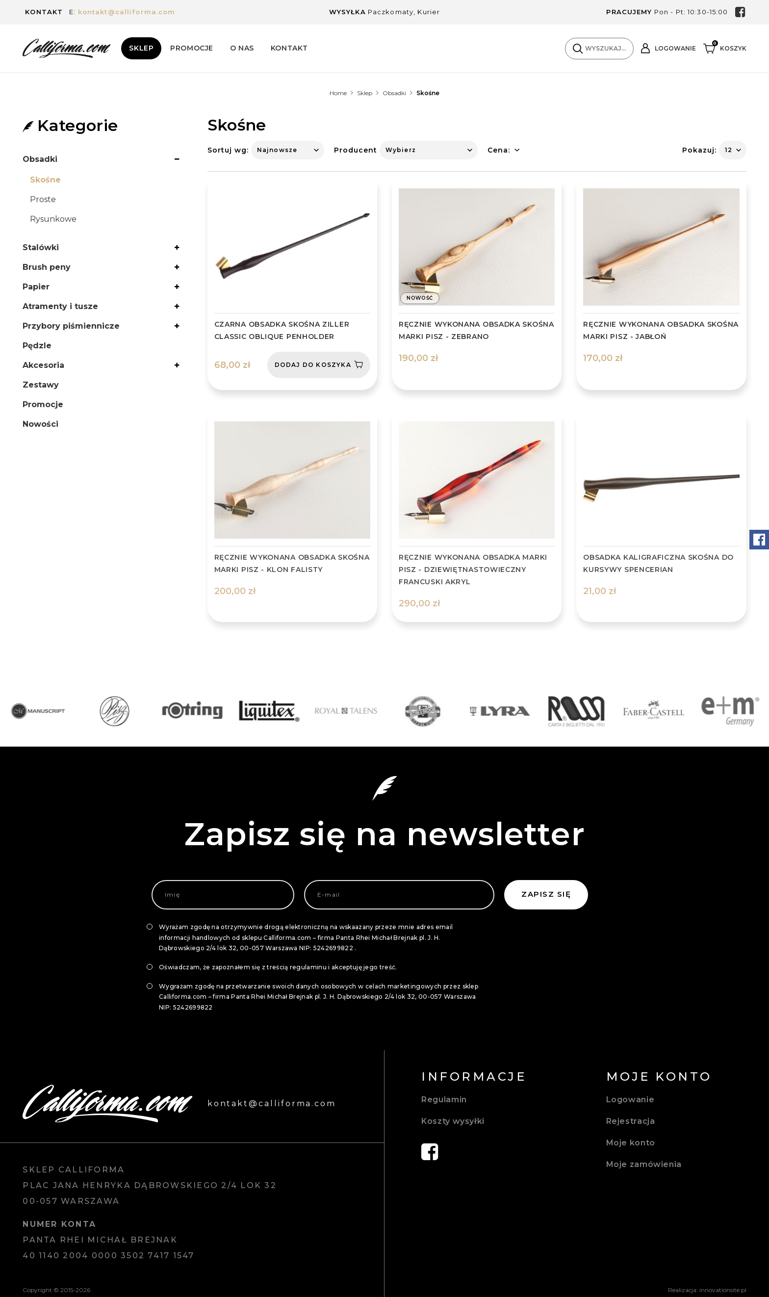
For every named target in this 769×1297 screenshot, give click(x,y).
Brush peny (47, 267)
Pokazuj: (699, 150)
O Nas (242, 48)
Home (338, 93)
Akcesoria (43, 365)
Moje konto (630, 1142)
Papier (36, 286)
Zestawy (41, 384)
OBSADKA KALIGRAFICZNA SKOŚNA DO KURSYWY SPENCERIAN (658, 563)
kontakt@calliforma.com (127, 12)
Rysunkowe (53, 219)
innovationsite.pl (722, 1290)
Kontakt (289, 48)
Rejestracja (630, 1121)
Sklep (141, 48)
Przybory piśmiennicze (71, 326)
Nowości (40, 424)
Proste (43, 199)
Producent (355, 150)
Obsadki (394, 93)
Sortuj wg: (228, 150)
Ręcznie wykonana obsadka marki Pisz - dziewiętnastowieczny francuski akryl (473, 569)
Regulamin (444, 1099)
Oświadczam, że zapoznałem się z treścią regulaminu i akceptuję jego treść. (278, 967)
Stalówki (41, 247)
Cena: (498, 150)
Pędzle (37, 345)
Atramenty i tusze (60, 306)
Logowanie (630, 1099)
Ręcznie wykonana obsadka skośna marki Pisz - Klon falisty (292, 563)
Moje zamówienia (644, 1164)
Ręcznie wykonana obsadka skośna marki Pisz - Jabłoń (661, 330)
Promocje (191, 48)
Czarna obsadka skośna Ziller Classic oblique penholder (282, 330)
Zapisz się (546, 894)
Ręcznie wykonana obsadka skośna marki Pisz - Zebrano (476, 330)
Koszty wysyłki (453, 1121)
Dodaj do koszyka (319, 364)
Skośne (45, 179)
